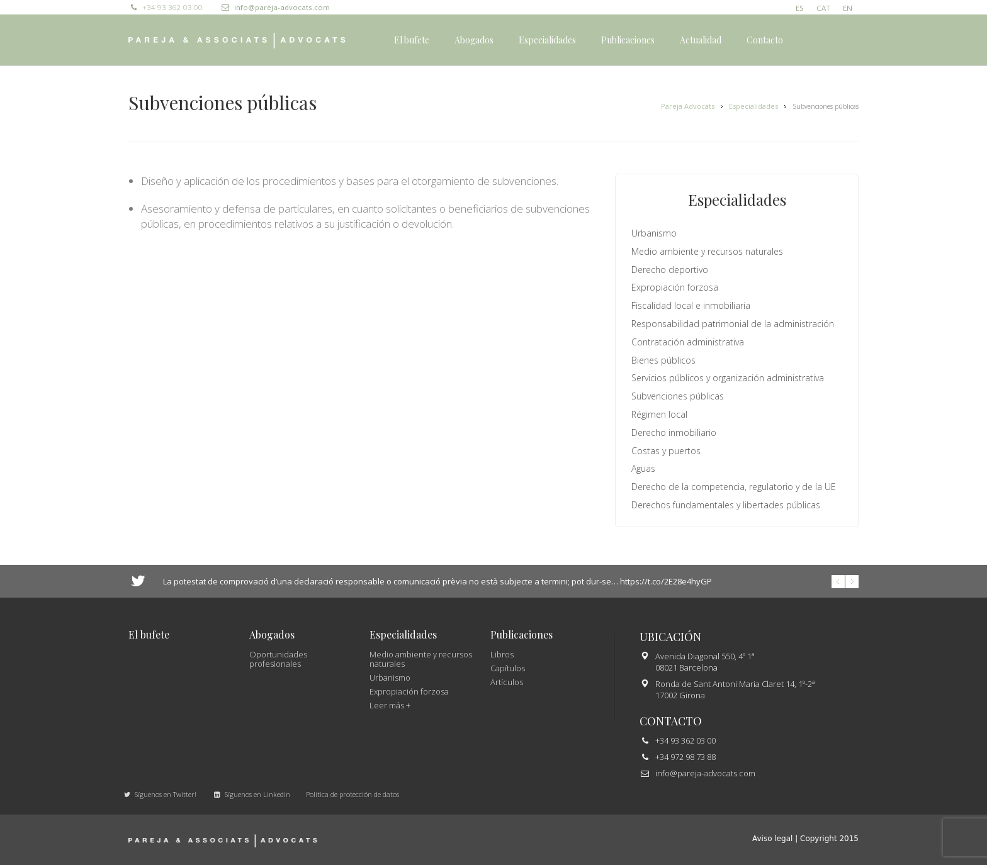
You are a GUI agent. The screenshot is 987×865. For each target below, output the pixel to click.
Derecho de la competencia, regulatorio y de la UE (733, 487)
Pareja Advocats (687, 106)
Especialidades (753, 106)
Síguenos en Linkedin (251, 794)
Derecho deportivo (669, 270)
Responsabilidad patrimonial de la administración (732, 324)
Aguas (643, 468)
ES (800, 8)
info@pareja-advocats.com (275, 7)
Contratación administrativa (687, 342)
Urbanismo (654, 233)
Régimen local (659, 414)
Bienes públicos (663, 360)
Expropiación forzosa (674, 287)
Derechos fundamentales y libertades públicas (725, 505)
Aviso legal (772, 838)
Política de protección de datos (352, 794)
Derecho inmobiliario (673, 432)
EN (847, 8)
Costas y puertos (666, 451)
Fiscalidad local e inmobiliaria (690, 305)
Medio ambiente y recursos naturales (707, 251)
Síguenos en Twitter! (159, 794)
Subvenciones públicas (677, 396)
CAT (823, 8)
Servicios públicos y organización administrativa (727, 378)
